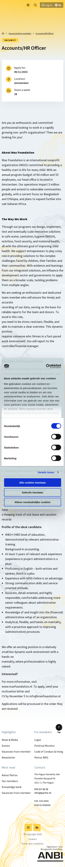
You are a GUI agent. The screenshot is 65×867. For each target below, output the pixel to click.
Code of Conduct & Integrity (48, 751)
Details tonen (46, 472)
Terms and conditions (32, 843)
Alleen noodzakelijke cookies (33, 502)
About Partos (10, 775)
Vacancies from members (16, 751)
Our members (10, 781)
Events (6, 745)
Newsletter (8, 757)
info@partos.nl (42, 792)
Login (37, 739)
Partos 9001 (41, 757)
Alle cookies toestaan (32, 482)
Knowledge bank (11, 787)
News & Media (10, 739)
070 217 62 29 (41, 789)
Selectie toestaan (32, 492)
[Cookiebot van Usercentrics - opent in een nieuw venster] (46, 366)
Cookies (32, 839)
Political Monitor (44, 745)
